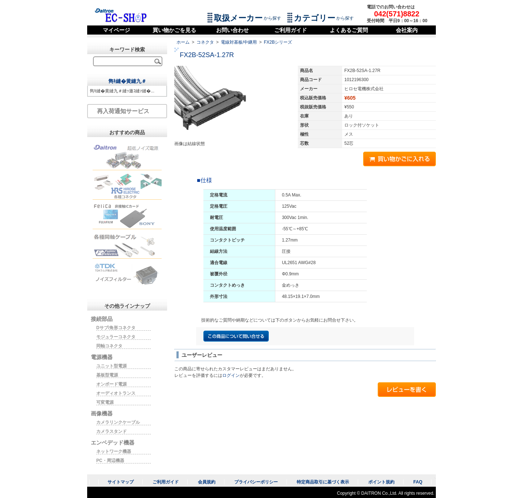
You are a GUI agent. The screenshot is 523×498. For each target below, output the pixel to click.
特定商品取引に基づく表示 (322, 482)
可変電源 (105, 402)
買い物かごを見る (174, 30)
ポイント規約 (381, 482)
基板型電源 (107, 375)
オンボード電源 (111, 384)
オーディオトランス (115, 393)
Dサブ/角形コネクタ (115, 327)
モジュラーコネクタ (115, 336)
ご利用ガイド (290, 30)
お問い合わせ (232, 30)
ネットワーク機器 (113, 451)
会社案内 (407, 30)
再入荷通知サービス (123, 111)
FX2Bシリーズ (278, 42)
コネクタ (205, 42)
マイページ (116, 30)
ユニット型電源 (111, 365)
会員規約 (207, 482)
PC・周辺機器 (110, 460)
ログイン (231, 375)
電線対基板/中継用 (239, 42)
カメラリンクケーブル (118, 422)
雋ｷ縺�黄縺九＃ (127, 81)
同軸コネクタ (109, 345)
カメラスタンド (111, 431)
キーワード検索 (127, 49)
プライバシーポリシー (256, 482)
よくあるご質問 (349, 30)
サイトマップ (120, 482)
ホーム (183, 42)
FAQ (418, 482)
